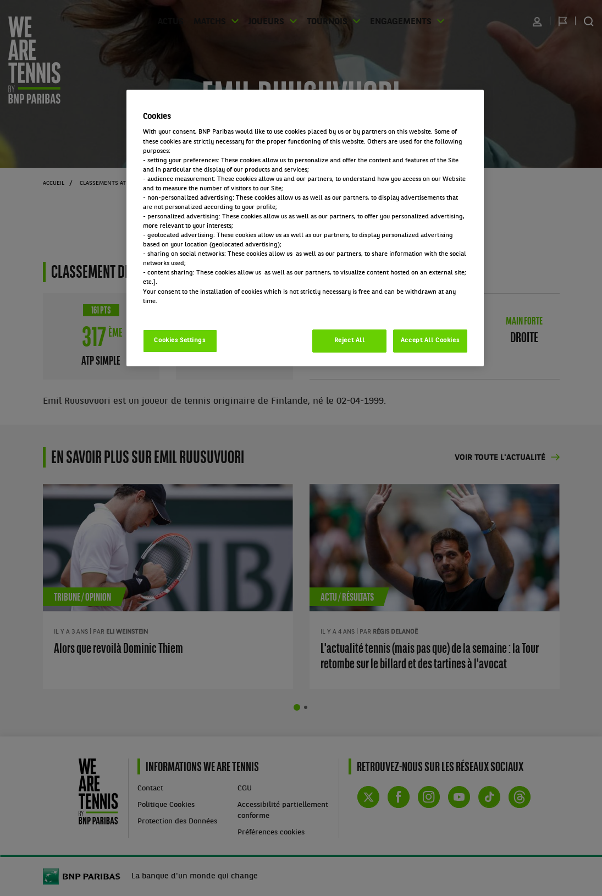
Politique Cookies (166, 805)
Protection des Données (177, 821)
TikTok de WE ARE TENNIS (489, 797)
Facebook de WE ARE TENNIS (399, 797)
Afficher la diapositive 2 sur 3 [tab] (305, 707)
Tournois (325, 21)
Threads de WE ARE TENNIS (520, 797)
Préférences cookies (271, 832)
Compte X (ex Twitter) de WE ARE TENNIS (368, 797)
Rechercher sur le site (589, 21)
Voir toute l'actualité (500, 458)
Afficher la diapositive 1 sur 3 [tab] (297, 707)
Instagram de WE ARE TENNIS (429, 797)
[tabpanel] (168, 587)
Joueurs (270, 21)
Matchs (217, 21)
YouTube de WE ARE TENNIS (459, 797)
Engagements (392, 21)
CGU (245, 788)
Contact (150, 788)
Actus (182, 21)
